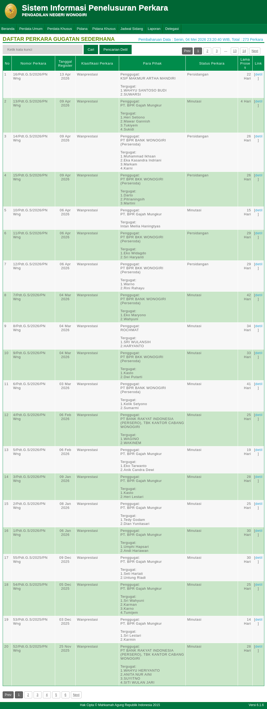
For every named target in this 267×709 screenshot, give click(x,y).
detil (258, 74)
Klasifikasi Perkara (97, 63)
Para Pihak (152, 63)
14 (244, 51)
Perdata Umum (30, 29)
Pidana (82, 29)
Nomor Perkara (33, 63)
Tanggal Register (65, 64)
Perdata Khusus (59, 29)
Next (255, 51)
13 (235, 51)
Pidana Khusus (104, 29)
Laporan (154, 29)
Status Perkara (211, 63)
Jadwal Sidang (131, 29)
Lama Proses (245, 63)
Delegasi (172, 29)
